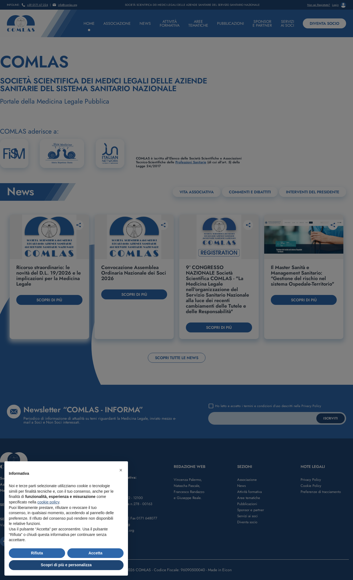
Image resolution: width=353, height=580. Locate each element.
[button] (120, 470)
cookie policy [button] (48, 502)
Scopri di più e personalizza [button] (66, 565)
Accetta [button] (96, 553)
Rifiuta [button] (37, 553)
